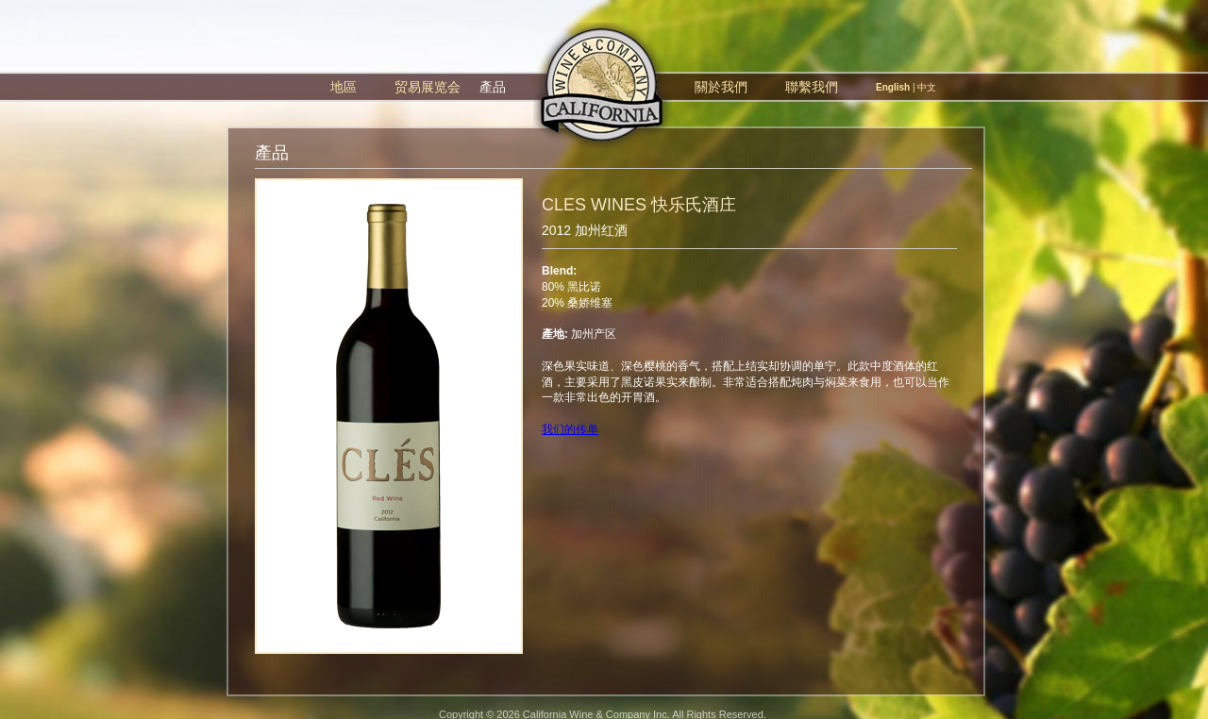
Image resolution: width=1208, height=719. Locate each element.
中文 (926, 87)
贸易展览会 (427, 86)
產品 (492, 86)
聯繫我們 (811, 86)
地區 (343, 86)
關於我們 (721, 86)
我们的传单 (570, 429)
